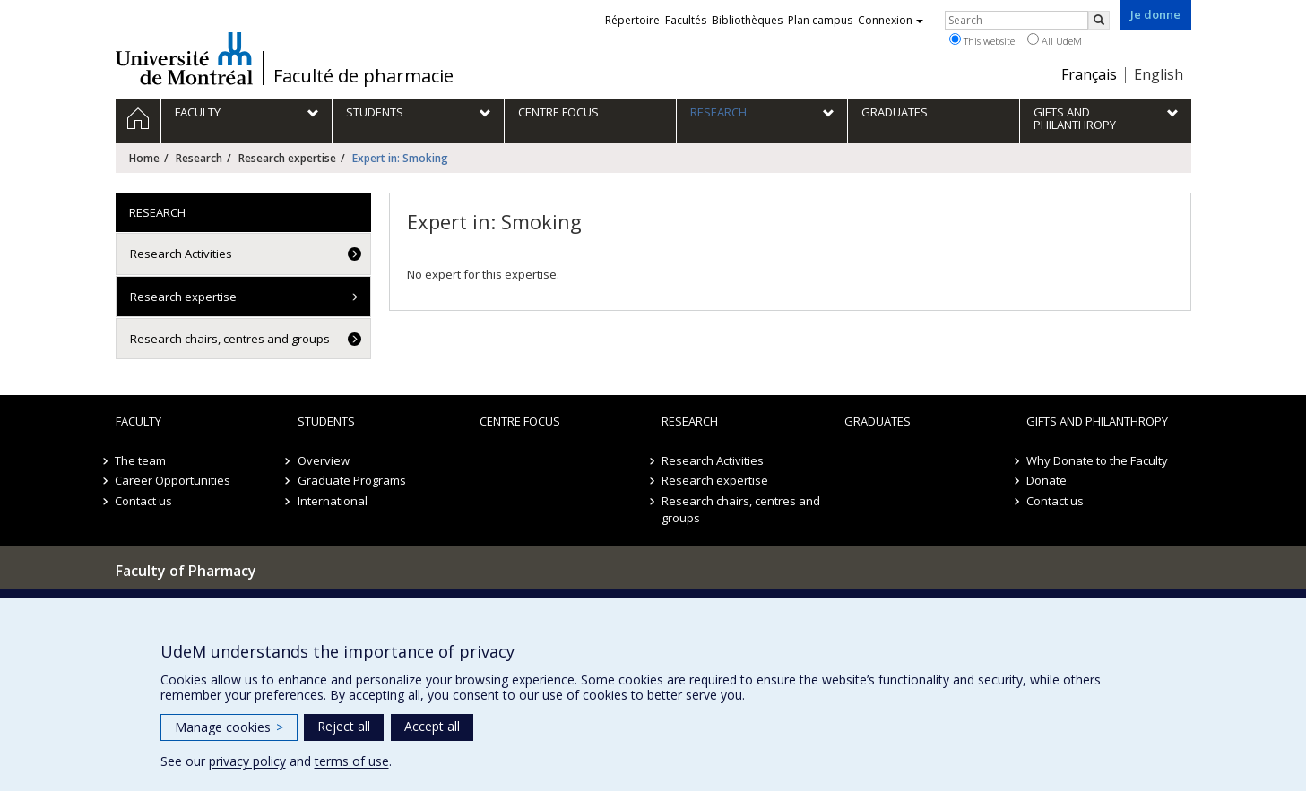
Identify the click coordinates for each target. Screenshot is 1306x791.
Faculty (138, 421)
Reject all (343, 726)
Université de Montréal (184, 58)
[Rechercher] (1099, 20)
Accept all (432, 726)
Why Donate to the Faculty (1097, 460)
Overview (324, 460)
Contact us (144, 501)
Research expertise (287, 158)
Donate (1046, 480)
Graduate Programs (352, 480)
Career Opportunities (173, 480)
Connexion (890, 20)
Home (144, 158)
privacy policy (247, 761)
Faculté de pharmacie (363, 76)
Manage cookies (229, 726)
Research (199, 158)
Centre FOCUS (520, 421)
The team (141, 460)
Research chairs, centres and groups (230, 339)
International (333, 501)
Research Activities (181, 253)
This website (982, 40)
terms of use (352, 761)
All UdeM (1054, 40)
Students (326, 421)
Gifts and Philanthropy (1097, 421)
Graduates (877, 421)
